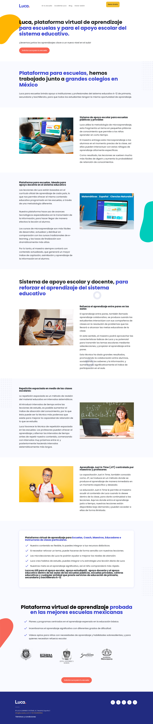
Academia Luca (60, 6)
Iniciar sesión (80, 6)
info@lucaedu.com (22, 713)
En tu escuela (47, 6)
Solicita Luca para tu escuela (34, 50)
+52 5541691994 (37, 713)
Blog (70, 6)
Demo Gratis (113, 4)
